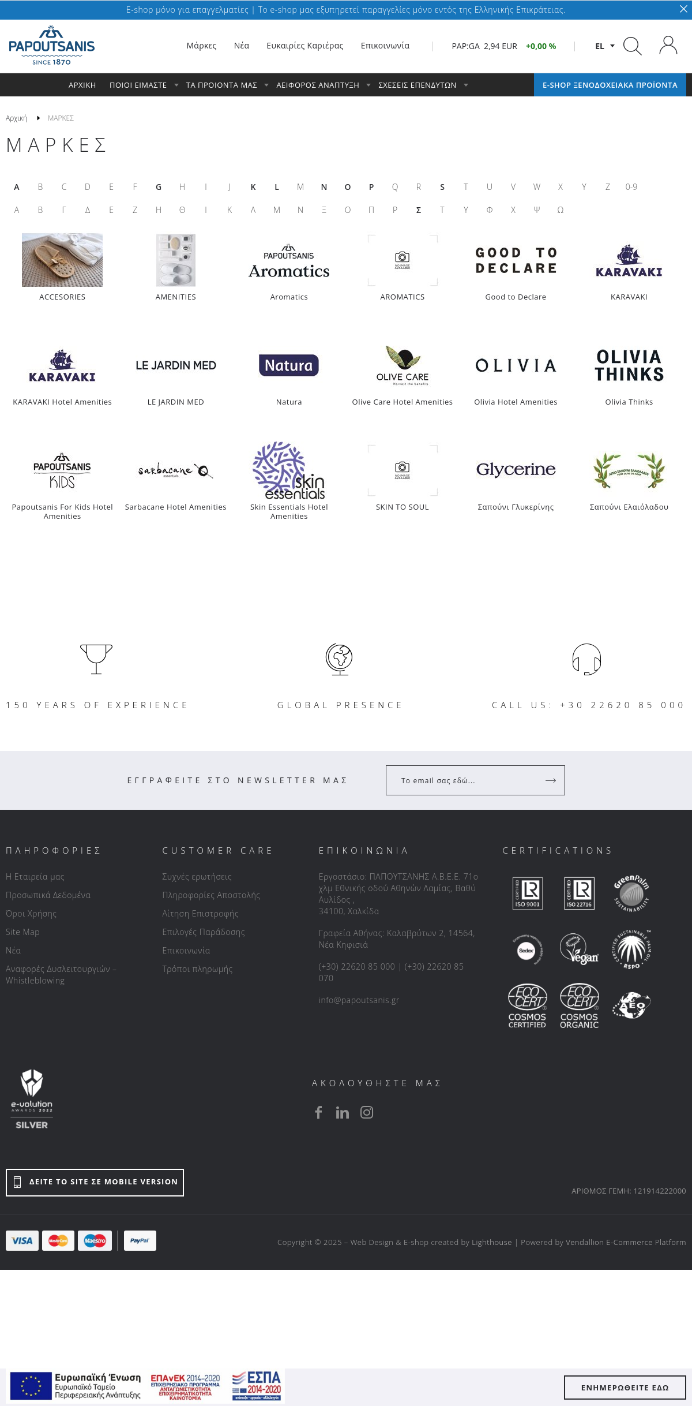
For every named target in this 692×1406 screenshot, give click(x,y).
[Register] (552, 780)
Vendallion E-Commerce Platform (626, 1242)
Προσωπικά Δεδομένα (48, 894)
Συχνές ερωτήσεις (197, 876)
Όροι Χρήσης (31, 913)
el (599, 45)
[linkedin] (342, 1112)
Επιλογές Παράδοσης (203, 931)
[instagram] (366, 1112)
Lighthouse (492, 1242)
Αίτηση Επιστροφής (200, 913)
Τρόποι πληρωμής (197, 968)
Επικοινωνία (186, 950)
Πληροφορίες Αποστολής (211, 894)
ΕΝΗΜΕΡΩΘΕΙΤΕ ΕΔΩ (625, 1387)
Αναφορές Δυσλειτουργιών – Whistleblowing (61, 974)
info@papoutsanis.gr (359, 999)
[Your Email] (467, 780)
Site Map (23, 931)
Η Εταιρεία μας (35, 876)
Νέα (13, 950)
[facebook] (318, 1112)
